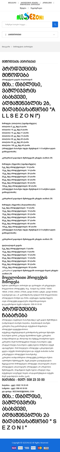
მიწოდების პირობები (30, 4)
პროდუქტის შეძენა (29, 3)
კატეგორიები (13, 35)
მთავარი (12, 3)
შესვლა (23, 8)
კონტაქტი (47, 3)
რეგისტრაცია (36, 8)
